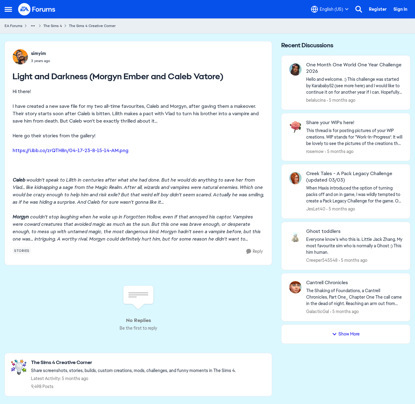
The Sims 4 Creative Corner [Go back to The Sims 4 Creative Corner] (92, 25)
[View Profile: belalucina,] (295, 69)
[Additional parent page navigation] (33, 26)
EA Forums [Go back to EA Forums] (13, 25)
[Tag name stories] (22, 250)
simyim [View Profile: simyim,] (38, 53)
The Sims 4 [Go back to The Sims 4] (52, 25)
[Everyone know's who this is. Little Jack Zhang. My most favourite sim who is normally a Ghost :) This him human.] (354, 246)
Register (378, 9)
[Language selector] (329, 9)
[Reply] (254, 251)
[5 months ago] (341, 100)
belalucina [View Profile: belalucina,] (316, 100)
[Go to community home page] (37, 9)
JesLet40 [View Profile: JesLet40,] (315, 209)
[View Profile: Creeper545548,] (295, 236)
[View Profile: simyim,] (20, 57)
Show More (346, 334)
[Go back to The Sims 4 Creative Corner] (133, 362)
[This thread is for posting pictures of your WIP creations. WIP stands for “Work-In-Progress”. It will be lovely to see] (354, 137)
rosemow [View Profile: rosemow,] (315, 151)
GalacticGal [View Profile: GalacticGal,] (317, 311)
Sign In (400, 9)
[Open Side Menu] (8, 9)
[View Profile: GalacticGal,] (295, 287)
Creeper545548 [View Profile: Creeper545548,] (322, 260)
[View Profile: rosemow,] (295, 127)
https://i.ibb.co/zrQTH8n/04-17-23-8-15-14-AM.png (70, 150)
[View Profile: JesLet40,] (295, 178)
